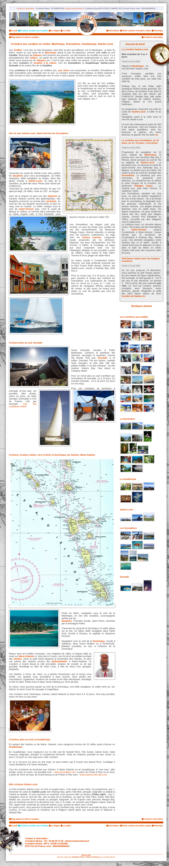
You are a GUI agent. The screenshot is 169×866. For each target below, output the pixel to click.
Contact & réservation (25, 8)
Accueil (14, 31)
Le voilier (67, 31)
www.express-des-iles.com (93, 774)
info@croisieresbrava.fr (74, 8)
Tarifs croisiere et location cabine (136, 31)
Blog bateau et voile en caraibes (25, 37)
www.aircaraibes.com (65, 772)
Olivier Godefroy (92, 857)
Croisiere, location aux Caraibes (34, 31)
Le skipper (55, 31)
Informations (113, 31)
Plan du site (86, 855)
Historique (158, 31)
